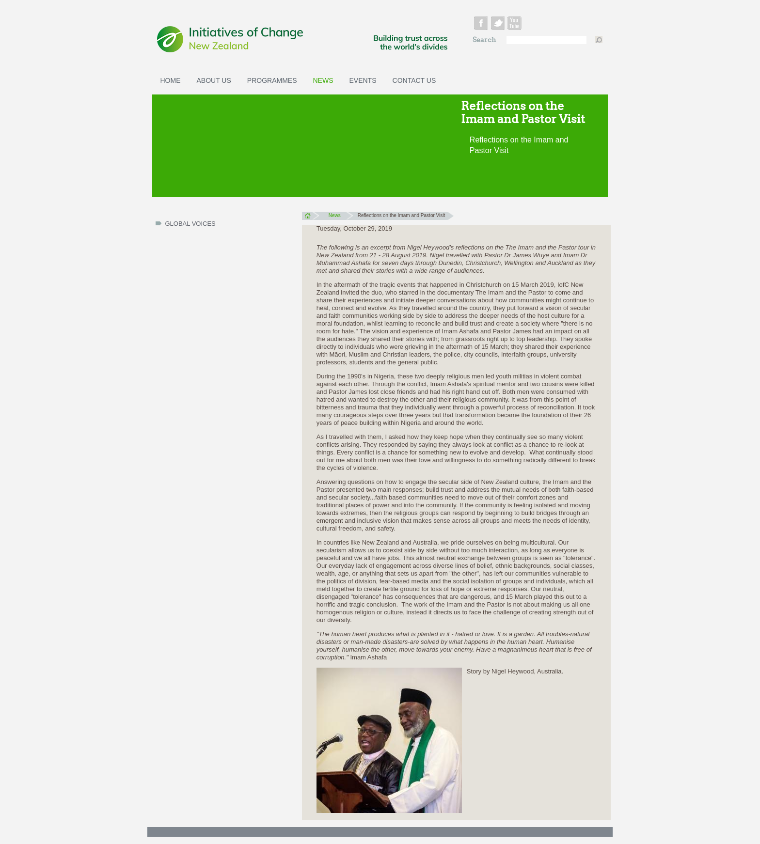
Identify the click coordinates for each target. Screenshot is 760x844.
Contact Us (414, 80)
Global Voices (190, 223)
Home (170, 80)
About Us (214, 80)
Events (363, 80)
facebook (482, 24)
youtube (515, 24)
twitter (499, 24)
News (323, 80)
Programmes (272, 80)
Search (485, 40)
